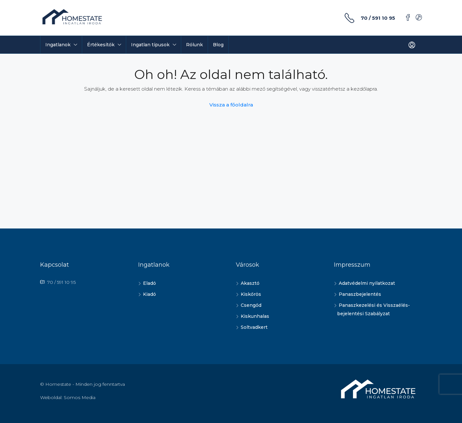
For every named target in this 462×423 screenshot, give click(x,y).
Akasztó (250, 283)
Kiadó (149, 294)
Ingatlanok (58, 45)
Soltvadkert (254, 327)
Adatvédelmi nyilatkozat (367, 283)
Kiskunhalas (255, 316)
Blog (218, 45)
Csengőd (251, 305)
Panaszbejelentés (360, 294)
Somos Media (79, 397)
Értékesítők (101, 45)
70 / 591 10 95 (378, 18)
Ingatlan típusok (150, 45)
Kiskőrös (251, 294)
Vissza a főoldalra (231, 105)
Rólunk (194, 45)
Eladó (149, 283)
